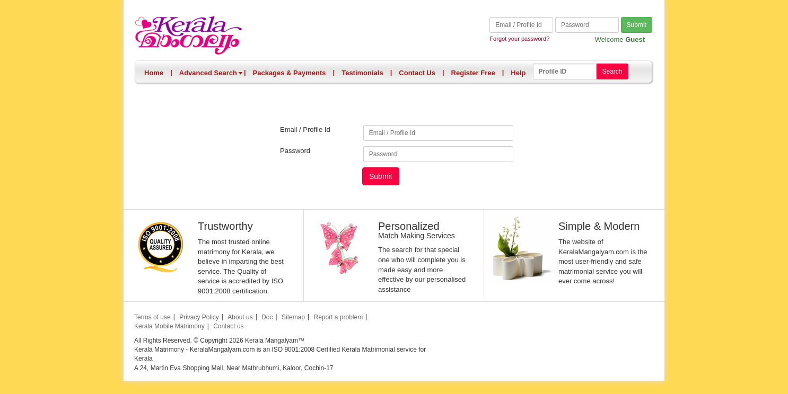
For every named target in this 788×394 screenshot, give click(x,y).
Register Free (473, 73)
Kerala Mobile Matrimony (169, 326)
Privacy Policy (199, 317)
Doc (267, 317)
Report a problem (338, 317)
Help (518, 73)
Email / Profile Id (305, 129)
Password (295, 151)
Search (612, 71)
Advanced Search (211, 73)
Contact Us (417, 73)
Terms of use (152, 317)
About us (239, 317)
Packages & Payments (289, 73)
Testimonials (362, 73)
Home (153, 73)
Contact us (228, 326)
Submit (636, 25)
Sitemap (293, 317)
